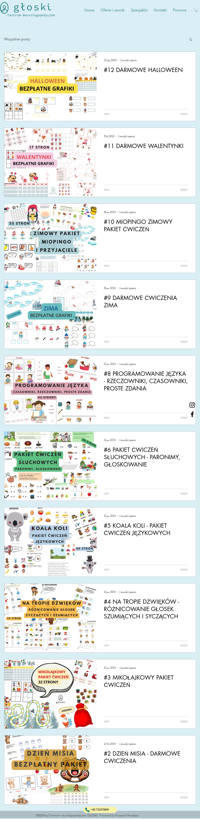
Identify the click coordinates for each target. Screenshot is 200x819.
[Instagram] (192, 405)
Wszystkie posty (17, 39)
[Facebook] (192, 414)
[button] (196, 10)
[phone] (87, 810)
